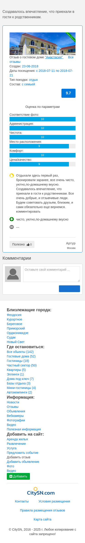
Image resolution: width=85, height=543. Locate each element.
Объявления (16, 411)
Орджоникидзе (17, 333)
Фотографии (16, 420)
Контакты (22, 501)
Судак (11, 337)
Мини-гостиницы (21, 388)
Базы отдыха (19, 383)
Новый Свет (15, 342)
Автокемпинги (19, 392)
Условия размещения (54, 501)
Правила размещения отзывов (42, 510)
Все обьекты (20, 352)
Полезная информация (24, 429)
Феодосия (14, 315)
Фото (10, 466)
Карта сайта (42, 519)
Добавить (18, 476)
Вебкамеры (15, 416)
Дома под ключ (20, 379)
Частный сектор (22, 365)
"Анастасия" (54, 57)
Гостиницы (18, 361)
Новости (13, 402)
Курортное (14, 319)
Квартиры (16, 370)
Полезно (22, 244)
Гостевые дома (21, 356)
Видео (11, 425)
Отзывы (12, 407)
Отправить (69, 289)
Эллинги (15, 374)
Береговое (14, 324)
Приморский (16, 328)
